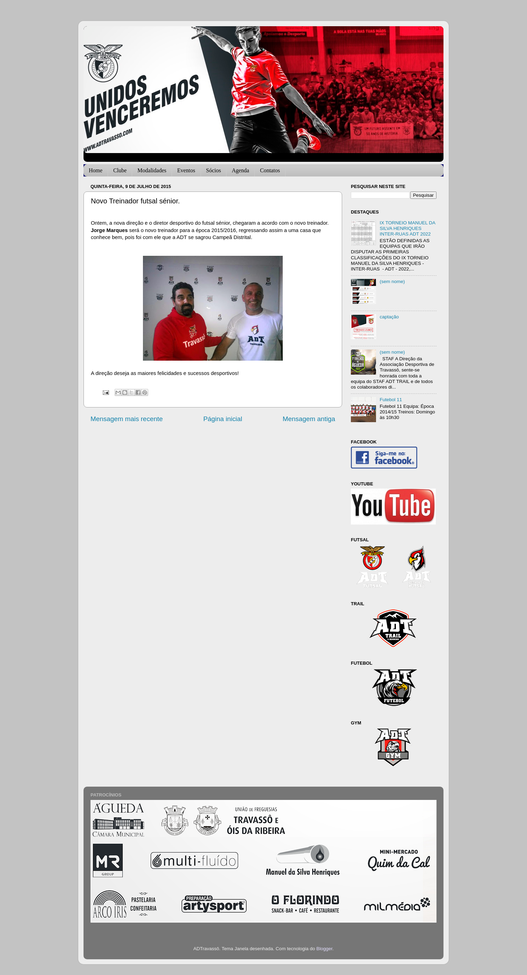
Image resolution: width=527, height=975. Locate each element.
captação (389, 316)
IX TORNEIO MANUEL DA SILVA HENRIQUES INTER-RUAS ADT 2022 (407, 228)
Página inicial (222, 418)
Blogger (324, 948)
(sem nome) (392, 281)
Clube (120, 170)
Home (95, 170)
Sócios (213, 170)
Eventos (186, 170)
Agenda (240, 170)
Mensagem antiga (309, 418)
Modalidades (151, 170)
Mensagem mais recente (127, 418)
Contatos (270, 170)
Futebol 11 (391, 399)
